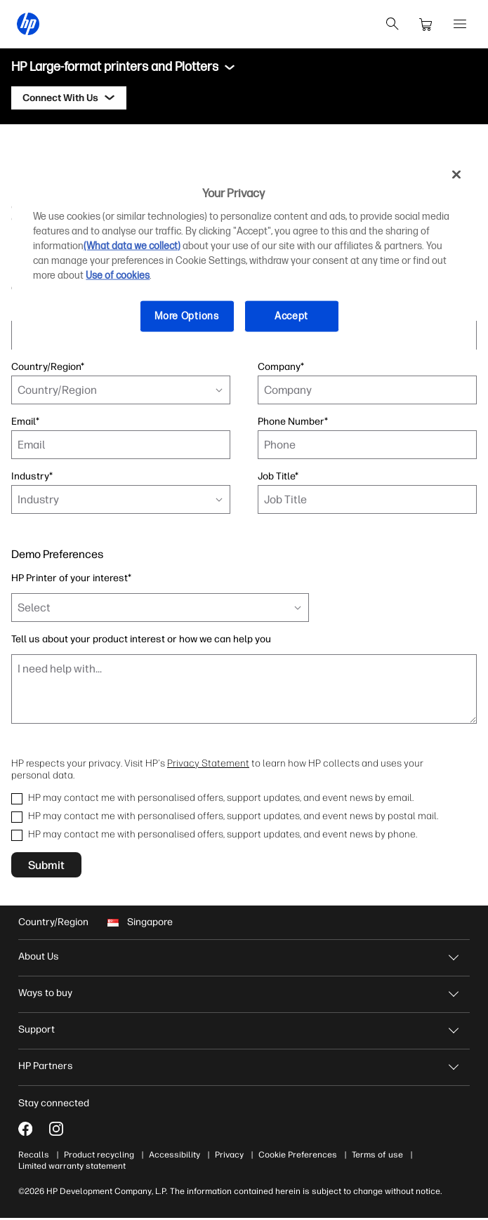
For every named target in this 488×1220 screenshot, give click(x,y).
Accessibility (178, 1155)
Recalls (37, 1155)
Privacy (233, 1155)
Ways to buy (49, 993)
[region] (243, 255)
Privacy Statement (208, 763)
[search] (392, 24)
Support (40, 1029)
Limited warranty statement (76, 1166)
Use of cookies (118, 275)
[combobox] (120, 390)
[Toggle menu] (229, 67)
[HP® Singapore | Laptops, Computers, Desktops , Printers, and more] (28, 24)
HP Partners (49, 1066)
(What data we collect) (132, 246)
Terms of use (381, 1155)
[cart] (426, 24)
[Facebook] (29, 1129)
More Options (186, 316)
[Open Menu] (460, 24)
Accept (291, 316)
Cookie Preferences (302, 1155)
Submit (46, 865)
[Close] (456, 174)
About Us (42, 956)
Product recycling (103, 1155)
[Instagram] (60, 1129)
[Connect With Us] (68, 98)
